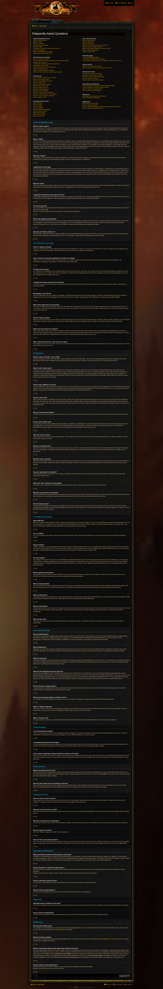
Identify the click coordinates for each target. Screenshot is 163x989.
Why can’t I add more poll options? (42, 84)
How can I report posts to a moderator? (43, 92)
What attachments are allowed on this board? (94, 96)
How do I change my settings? (41, 59)
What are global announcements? (42, 109)
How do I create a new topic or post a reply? (44, 77)
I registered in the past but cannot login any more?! (46, 48)
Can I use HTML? (37, 104)
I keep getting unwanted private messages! (94, 59)
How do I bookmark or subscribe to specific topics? (96, 87)
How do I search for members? (90, 78)
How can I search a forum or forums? (92, 73)
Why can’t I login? (38, 46)
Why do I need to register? (40, 40)
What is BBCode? (38, 103)
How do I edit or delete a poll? (41, 85)
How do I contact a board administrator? (93, 108)
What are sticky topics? (39, 112)
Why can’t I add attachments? (41, 89)
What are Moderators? (88, 42)
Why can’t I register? (38, 43)
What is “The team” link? (89, 51)
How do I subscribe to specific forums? (92, 88)
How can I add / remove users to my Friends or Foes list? (97, 67)
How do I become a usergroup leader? (92, 46)
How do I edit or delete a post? (41, 79)
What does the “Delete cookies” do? (42, 53)
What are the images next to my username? (44, 67)
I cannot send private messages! (91, 57)
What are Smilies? (38, 106)
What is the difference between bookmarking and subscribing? (99, 85)
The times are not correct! (40, 62)
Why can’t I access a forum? (40, 87)
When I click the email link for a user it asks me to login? (47, 72)
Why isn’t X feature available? (90, 105)
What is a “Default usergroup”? (90, 50)
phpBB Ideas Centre (109, 939)
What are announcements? (40, 111)
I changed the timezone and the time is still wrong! (46, 63)
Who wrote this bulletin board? (90, 103)
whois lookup (54, 952)
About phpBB (59, 929)
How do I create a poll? (39, 82)
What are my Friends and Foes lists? (92, 66)
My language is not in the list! (40, 65)
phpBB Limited (80, 928)
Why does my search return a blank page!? (94, 76)
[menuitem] (130, 3)
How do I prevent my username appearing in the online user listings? (51, 60)
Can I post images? (38, 107)
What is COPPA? (37, 42)
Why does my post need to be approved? (44, 95)
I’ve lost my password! (39, 50)
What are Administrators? (89, 40)
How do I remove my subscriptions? (92, 90)
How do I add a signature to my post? (43, 81)
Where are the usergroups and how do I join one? (95, 45)
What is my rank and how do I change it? (43, 70)
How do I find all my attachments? (91, 97)
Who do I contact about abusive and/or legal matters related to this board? (102, 106)
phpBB (112, 297)
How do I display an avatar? (40, 68)
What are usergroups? (88, 43)
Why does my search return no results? (93, 75)
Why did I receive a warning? (40, 90)
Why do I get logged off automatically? (43, 51)
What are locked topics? (39, 114)
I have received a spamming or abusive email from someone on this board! (102, 60)
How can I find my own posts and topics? (93, 80)
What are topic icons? (39, 116)
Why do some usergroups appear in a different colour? (97, 48)
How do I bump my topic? (39, 97)
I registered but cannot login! (40, 45)
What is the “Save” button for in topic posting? (45, 94)
